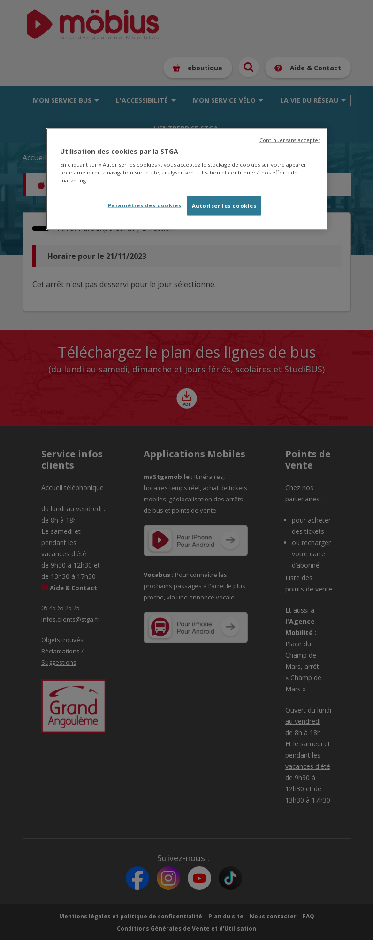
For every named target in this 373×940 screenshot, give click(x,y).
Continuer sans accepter (289, 139)
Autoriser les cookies (224, 205)
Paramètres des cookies (145, 205)
